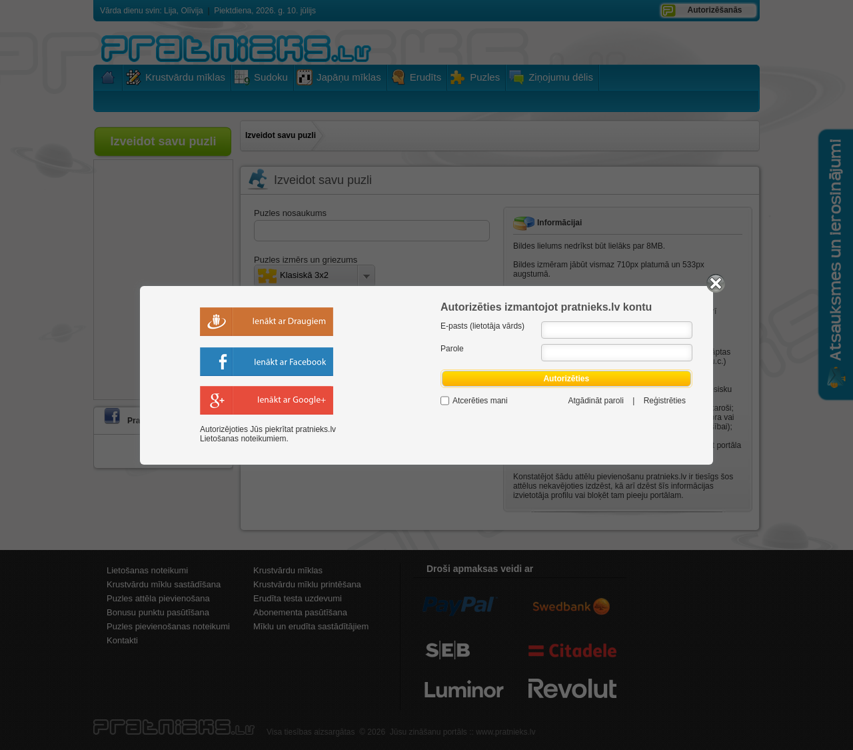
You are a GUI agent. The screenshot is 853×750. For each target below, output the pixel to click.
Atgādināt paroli (595, 400)
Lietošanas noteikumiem (243, 438)
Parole (452, 348)
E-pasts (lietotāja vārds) (482, 326)
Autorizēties (566, 378)
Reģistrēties (665, 400)
